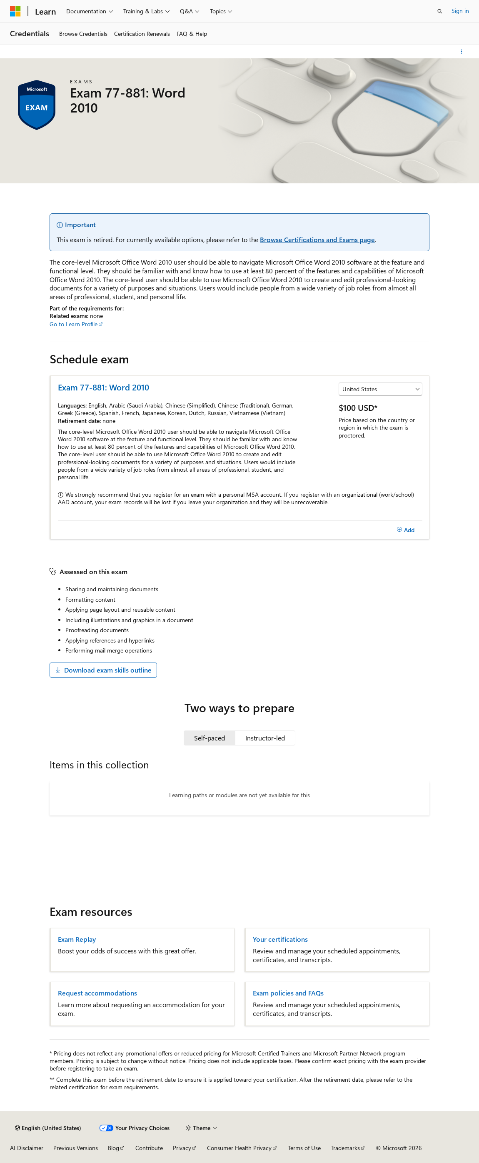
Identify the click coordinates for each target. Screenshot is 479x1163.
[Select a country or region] (380, 389)
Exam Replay (77, 939)
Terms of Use (304, 1148)
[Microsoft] (15, 11)
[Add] (405, 530)
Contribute (149, 1148)
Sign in (460, 11)
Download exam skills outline (103, 669)
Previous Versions (75, 1148)
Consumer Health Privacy (239, 1148)
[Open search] (440, 11)
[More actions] (461, 51)
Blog (113, 1148)
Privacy (182, 1148)
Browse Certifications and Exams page (317, 239)
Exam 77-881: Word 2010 (103, 387)
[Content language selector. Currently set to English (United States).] (48, 1128)
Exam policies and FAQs (288, 993)
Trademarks (345, 1148)
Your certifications (280, 939)
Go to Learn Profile (73, 324)
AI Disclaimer (26, 1148)
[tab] (209, 737)
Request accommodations (97, 993)
